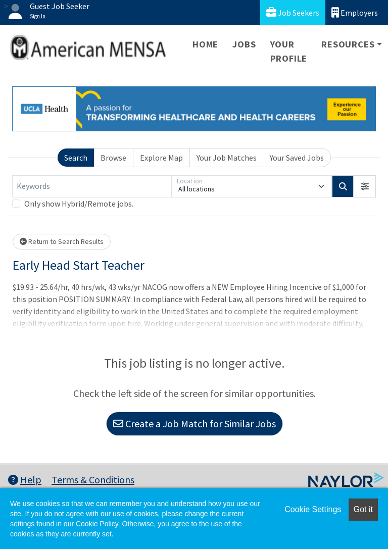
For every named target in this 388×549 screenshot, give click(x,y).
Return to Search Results (62, 241)
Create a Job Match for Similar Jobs (194, 423)
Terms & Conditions (93, 479)
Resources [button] (347, 44)
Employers (354, 12)
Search (75, 158)
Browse (113, 158)
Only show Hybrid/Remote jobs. (78, 203)
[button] (365, 186)
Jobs (244, 44)
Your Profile (289, 51)
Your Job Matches (227, 158)
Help (24, 479)
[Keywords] (92, 186)
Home (205, 44)
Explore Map (161, 158)
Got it (363, 509)
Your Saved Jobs (297, 158)
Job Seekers (292, 12)
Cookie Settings (312, 509)
